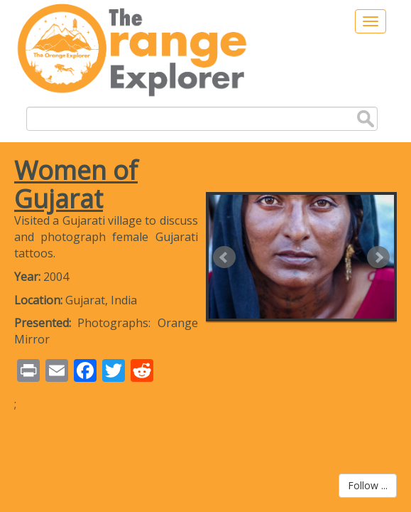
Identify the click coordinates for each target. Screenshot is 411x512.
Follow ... (368, 485)
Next (378, 257)
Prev (224, 257)
